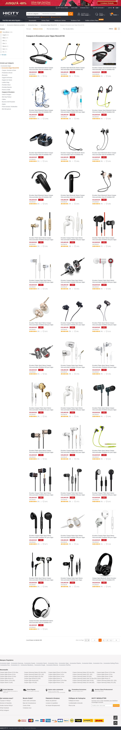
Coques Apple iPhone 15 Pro (8, 674)
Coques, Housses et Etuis (9, 70)
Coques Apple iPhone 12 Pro (56, 682)
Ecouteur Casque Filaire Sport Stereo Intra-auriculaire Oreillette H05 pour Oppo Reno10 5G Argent (104, 537)
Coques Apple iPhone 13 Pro (104, 674)
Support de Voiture (7, 80)
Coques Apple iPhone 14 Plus (56, 676)
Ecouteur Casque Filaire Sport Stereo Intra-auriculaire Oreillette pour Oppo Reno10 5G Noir (72, 580)
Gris (4, 43)
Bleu (4, 40)
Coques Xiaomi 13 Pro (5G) (7, 680)
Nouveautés (32, 20)
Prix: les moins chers (53, 29)
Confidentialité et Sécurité (75, 703)
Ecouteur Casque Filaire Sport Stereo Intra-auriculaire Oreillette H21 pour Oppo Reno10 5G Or (41, 409)
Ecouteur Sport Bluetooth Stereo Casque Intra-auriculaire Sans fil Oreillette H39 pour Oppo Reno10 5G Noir (41, 197)
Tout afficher (6, 32)
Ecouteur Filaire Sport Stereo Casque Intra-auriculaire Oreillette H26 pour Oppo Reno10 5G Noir (104, 324)
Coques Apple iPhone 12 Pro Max (57, 680)
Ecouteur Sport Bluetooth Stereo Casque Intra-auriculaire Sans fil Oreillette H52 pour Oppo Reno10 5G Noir (41, 69)
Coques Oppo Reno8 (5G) (31, 680)
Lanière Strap (5, 82)
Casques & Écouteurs (8, 92)
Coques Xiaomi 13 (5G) (6, 682)
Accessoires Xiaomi (41, 663)
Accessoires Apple (5, 663)
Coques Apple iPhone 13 (103, 678)
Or (3, 52)
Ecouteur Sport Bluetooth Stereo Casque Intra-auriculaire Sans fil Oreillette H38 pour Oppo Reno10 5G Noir (73, 197)
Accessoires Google (39, 665)
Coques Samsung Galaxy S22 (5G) (82, 676)
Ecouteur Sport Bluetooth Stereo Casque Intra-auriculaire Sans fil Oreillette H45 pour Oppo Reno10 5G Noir (41, 154)
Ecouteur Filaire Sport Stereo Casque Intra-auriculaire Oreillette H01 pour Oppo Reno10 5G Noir (41, 580)
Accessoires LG (15, 665)
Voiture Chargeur (6, 94)
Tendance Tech (75, 20)
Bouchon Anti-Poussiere (8, 102)
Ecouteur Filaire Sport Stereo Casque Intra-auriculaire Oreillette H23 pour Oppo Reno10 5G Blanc (104, 367)
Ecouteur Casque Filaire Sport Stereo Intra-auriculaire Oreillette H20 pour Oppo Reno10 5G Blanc (73, 409)
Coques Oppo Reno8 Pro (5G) (32, 678)
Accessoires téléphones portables (16, 25)
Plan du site (72, 705)
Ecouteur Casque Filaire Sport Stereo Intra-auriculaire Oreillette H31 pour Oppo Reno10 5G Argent (41, 282)
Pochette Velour (6, 85)
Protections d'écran (7, 72)
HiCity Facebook (4, 708)
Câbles (4, 99)
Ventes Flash (45, 20)
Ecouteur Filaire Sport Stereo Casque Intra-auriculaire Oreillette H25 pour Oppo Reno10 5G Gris (41, 367)
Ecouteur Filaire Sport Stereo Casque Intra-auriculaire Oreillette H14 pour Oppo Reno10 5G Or (41, 452)
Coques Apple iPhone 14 (55, 678)
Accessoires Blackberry (27, 665)
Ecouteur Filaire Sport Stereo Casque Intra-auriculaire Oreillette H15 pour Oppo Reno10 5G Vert (104, 409)
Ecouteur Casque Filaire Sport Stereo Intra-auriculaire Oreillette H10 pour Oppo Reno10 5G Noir (41, 494)
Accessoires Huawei (29, 663)
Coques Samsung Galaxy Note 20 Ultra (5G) (84, 678)
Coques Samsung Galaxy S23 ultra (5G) (35, 672)
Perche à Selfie (6, 89)
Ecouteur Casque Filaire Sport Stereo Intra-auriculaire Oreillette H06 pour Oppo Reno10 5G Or (73, 537)
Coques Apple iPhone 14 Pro (56, 674)
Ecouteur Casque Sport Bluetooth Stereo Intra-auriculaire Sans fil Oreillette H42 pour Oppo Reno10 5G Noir (73, 154)
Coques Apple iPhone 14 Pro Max (57, 672)
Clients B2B (74, 7)
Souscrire (116, 705)
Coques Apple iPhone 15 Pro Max (9, 672)
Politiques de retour (74, 700)
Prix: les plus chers (68, 29)
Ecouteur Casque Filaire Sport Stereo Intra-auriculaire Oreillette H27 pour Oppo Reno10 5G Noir (73, 324)
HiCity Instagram (4, 710)
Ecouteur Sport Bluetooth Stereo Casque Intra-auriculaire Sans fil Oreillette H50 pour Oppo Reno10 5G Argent (41, 112)
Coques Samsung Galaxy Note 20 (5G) (83, 680)
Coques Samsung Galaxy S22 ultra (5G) (83, 672)
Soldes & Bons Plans (91, 20)
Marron (4, 46)
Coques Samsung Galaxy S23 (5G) (33, 676)
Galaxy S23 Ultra (56, 17)
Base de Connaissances (29, 703)
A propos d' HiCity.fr (5, 700)
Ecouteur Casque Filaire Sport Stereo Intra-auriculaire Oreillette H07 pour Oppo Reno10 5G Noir (41, 537)
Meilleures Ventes (60, 20)
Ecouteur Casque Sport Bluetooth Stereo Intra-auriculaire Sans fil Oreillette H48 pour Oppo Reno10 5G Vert (104, 112)
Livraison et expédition (52, 703)
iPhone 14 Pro (45, 17)
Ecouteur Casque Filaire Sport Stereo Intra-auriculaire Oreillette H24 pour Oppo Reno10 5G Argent (73, 367)
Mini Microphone (6, 109)
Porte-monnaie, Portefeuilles (9, 106)
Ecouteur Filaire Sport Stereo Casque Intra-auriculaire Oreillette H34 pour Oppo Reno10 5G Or (41, 239)
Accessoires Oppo (33, 25)
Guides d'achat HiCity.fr (6, 705)
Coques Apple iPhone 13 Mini (105, 676)
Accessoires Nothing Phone (111, 663)
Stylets (4, 104)
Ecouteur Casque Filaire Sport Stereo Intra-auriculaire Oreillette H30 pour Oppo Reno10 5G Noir (73, 282)
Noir (4, 49)
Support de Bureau (7, 77)
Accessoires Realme (75, 663)
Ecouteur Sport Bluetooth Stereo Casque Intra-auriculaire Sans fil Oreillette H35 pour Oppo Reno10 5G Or (104, 197)
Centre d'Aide (26, 705)
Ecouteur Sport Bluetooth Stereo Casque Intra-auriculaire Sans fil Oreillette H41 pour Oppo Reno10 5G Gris (104, 154)
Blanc (4, 38)
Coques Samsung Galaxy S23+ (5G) (34, 674)
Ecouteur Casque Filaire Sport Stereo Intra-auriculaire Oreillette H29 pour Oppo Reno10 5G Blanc (104, 282)
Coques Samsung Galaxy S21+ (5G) (106, 680)
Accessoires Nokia (87, 663)
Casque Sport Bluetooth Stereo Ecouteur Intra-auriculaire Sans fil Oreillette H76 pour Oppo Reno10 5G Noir (104, 580)
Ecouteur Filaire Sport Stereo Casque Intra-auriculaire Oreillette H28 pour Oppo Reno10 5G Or (41, 324)
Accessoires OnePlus (65, 665)
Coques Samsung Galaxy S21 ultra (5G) (83, 682)
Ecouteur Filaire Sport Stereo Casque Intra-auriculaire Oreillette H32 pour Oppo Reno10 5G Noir (104, 239)
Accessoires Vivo (97, 663)
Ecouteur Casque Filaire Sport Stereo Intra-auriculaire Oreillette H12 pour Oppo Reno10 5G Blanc (73, 452)
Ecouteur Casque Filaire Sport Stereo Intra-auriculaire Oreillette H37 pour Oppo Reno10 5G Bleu (73, 112)
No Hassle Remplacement (53, 705)
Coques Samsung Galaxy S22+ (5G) (82, 674)
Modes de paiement (51, 700)
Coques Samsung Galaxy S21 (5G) (106, 682)
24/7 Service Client (63, 7)
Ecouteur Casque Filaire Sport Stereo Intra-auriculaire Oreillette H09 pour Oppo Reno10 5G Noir (73, 494)
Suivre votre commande (29, 700)
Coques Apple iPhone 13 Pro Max (106, 672)
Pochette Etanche (7, 87)
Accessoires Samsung (17, 663)
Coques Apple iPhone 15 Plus (8, 676)
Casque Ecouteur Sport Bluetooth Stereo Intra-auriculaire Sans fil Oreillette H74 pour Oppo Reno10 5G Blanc (41, 622)
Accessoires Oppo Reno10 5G (49, 25)
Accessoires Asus (5, 665)
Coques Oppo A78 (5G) (30, 682)
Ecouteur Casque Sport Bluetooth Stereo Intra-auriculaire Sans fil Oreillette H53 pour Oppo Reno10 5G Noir (104, 69)
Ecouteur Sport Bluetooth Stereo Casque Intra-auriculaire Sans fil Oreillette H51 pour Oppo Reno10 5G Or (73, 69)
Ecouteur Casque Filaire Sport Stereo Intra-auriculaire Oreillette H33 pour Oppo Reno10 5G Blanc (73, 239)
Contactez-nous (27, 708)
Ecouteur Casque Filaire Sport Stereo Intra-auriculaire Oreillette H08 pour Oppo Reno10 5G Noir (104, 494)
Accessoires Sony (53, 663)
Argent (4, 35)
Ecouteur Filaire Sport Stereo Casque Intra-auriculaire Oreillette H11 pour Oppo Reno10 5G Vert (104, 452)
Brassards (4, 75)
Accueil (2, 25)
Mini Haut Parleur (6, 97)
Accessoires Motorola (52, 665)
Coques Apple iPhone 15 (6, 678)
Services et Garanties (6, 703)
